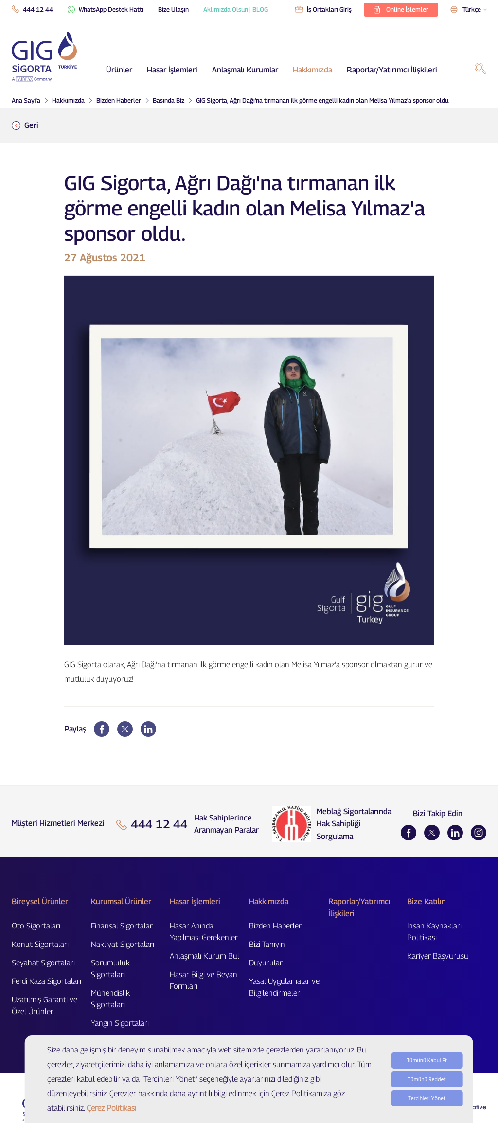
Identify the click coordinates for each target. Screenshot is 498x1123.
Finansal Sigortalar (122, 925)
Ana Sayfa (26, 100)
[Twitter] (432, 832)
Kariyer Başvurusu (437, 956)
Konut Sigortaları (40, 944)
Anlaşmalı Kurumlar (245, 69)
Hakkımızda (312, 69)
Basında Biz (168, 100)
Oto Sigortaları (36, 925)
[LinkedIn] (455, 832)
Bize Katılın (426, 901)
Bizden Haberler (118, 100)
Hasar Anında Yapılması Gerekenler (204, 931)
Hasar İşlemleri (172, 69)
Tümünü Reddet (427, 1102)
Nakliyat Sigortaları (122, 944)
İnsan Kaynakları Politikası (434, 931)
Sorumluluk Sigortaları (110, 968)
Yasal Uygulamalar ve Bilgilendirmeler (284, 987)
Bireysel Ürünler (40, 901)
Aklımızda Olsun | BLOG (235, 9)
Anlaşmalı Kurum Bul (204, 956)
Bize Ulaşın (173, 9)
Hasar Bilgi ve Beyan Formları (203, 980)
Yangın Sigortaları (120, 1023)
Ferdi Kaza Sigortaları (46, 981)
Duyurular (266, 962)
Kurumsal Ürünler (121, 901)
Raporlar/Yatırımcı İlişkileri (392, 69)
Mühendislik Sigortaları (110, 998)
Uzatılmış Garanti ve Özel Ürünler (44, 1005)
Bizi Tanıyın (267, 944)
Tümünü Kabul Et (427, 1083)
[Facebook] (408, 832)
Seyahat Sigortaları (43, 962)
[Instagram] (478, 832)
